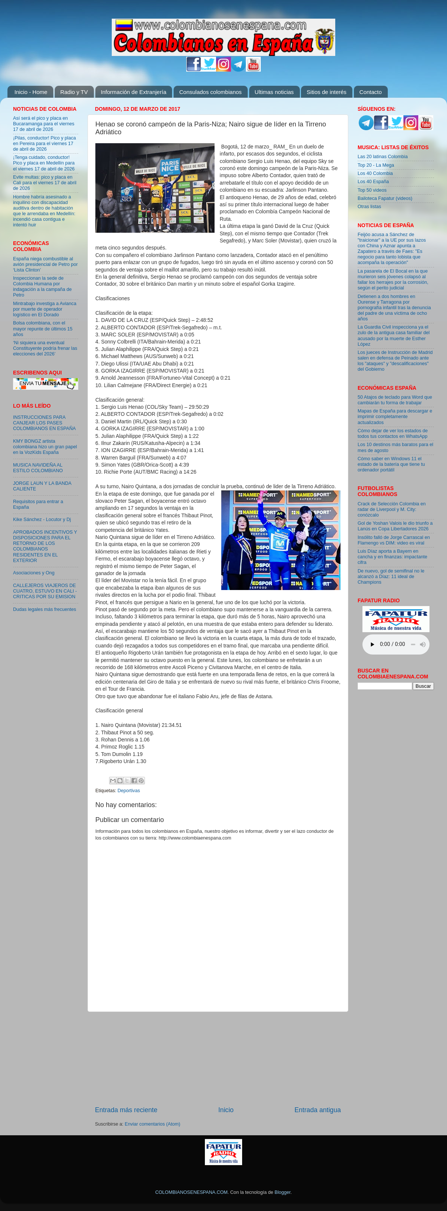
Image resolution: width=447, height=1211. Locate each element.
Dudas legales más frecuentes (44, 609)
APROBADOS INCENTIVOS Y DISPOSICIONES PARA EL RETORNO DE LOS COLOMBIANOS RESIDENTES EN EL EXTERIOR (45, 546)
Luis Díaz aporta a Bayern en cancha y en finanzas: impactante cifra (392, 557)
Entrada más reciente (126, 1110)
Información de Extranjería (134, 92)
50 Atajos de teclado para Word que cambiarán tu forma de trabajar (395, 400)
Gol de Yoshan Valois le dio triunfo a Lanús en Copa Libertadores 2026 (395, 526)
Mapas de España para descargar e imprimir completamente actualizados (395, 416)
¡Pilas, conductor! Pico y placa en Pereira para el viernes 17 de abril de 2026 (44, 143)
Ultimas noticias (274, 92)
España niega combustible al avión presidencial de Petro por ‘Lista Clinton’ (45, 264)
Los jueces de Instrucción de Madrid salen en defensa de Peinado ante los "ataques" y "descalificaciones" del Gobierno (395, 361)
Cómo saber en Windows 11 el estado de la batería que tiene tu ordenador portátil (391, 464)
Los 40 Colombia (375, 173)
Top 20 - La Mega (376, 165)
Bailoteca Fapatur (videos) (385, 198)
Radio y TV (74, 92)
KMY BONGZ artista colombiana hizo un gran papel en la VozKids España (45, 447)
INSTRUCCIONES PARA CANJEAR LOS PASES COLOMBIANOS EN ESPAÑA (44, 423)
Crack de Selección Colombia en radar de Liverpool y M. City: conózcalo (392, 509)
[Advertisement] (218, 1058)
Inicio (226, 1110)
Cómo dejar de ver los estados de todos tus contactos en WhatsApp (393, 433)
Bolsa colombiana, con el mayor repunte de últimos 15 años (43, 328)
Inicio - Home (31, 92)
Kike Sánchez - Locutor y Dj (42, 519)
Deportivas (129, 790)
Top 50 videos (372, 190)
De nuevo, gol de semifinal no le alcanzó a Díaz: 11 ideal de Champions (391, 576)
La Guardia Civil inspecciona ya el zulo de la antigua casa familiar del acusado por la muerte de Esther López (393, 335)
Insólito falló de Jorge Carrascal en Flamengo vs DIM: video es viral (394, 540)
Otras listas (369, 206)
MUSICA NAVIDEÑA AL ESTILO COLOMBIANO (38, 467)
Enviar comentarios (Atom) (152, 1124)
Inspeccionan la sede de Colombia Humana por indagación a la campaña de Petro (42, 287)
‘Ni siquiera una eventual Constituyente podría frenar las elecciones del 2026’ (45, 348)
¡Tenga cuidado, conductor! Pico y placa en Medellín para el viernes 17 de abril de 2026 (43, 163)
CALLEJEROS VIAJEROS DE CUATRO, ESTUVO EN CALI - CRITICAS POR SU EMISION (45, 591)
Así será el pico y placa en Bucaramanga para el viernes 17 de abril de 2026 (43, 124)
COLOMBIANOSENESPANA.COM (191, 1192)
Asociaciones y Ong (33, 572)
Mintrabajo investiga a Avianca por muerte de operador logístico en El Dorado (44, 309)
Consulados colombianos (210, 92)
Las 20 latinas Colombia (383, 156)
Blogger (283, 1192)
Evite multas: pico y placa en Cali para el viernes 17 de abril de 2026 (44, 183)
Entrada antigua (318, 1110)
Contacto (370, 92)
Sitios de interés (326, 92)
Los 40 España (373, 181)
